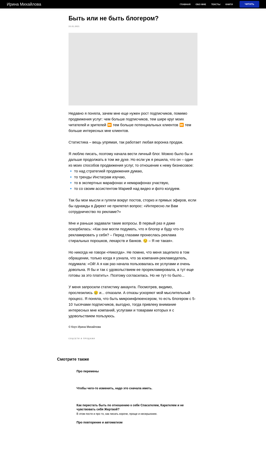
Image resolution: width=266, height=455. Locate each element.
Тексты (215, 4)
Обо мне (201, 4)
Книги (229, 4)
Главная (185, 4)
